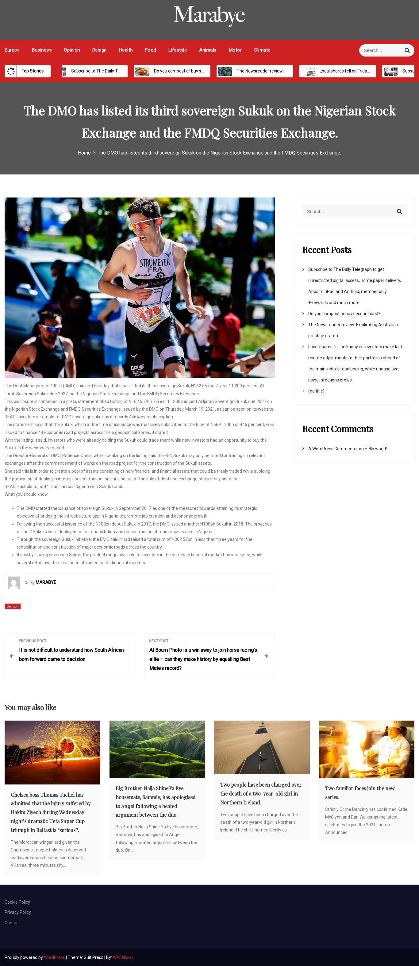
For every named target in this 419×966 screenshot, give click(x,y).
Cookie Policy (17, 902)
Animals (208, 50)
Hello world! (376, 448)
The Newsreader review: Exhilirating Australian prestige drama (290, 70)
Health (126, 50)
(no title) (316, 391)
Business (42, 50)
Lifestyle (177, 50)
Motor (235, 50)
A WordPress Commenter (333, 448)
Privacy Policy (18, 912)
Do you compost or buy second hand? (183, 70)
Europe (12, 50)
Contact (12, 922)
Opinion (72, 50)
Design (99, 50)
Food (150, 50)
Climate (262, 50)
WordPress (55, 957)
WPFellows (123, 957)
